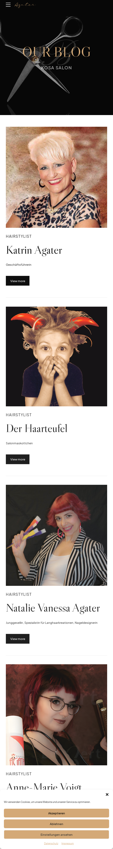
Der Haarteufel (37, 432)
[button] (107, 800)
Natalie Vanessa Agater (53, 612)
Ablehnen (56, 829)
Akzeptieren (56, 819)
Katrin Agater (34, 250)
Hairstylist (19, 236)
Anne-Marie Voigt (44, 791)
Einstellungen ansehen (57, 840)
